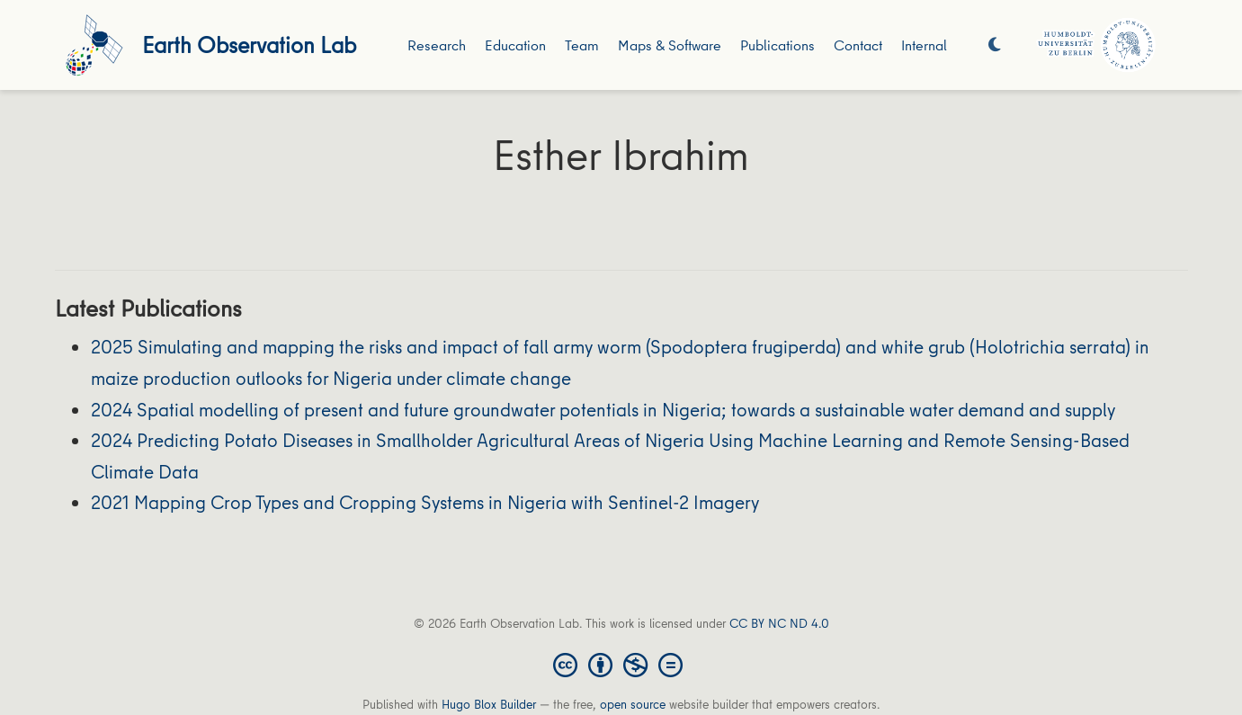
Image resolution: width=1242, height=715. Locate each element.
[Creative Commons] (621, 664)
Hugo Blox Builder (489, 704)
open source (633, 704)
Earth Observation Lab (249, 44)
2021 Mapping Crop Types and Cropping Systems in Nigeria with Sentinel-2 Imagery (425, 502)
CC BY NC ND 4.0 (779, 623)
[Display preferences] (994, 45)
